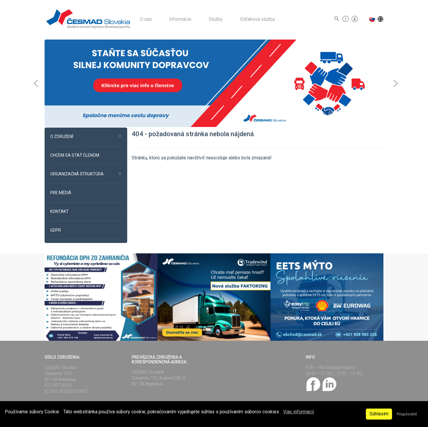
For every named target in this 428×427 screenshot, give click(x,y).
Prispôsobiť (407, 414)
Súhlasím (378, 414)
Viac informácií (298, 412)
